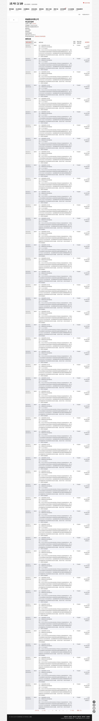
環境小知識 (48, 10)
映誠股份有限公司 (85, 14)
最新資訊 (41, 10)
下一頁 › (72, 710)
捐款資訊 (70, 716)
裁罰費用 (87, 42)
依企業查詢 (18, 10)
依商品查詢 (34, 10)
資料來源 (83, 716)
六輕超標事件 (79, 10)
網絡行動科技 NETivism (81, 718)
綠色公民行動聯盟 (68, 718)
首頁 (79, 14)
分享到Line (94, 708)
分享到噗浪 (94, 711)
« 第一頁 (37, 710)
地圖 (30, 716)
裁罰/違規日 (29, 42)
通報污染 (56, 10)
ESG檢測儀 (71, 10)
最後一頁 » (79, 710)
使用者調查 (63, 10)
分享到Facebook (94, 701)
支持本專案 (87, 3)
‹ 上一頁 (43, 710)
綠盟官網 (66, 716)
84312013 (34, 23)
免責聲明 (88, 716)
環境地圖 (11, 10)
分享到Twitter (94, 705)
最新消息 (79, 716)
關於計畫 (75, 716)
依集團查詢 (26, 10)
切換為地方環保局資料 (40, 36)
